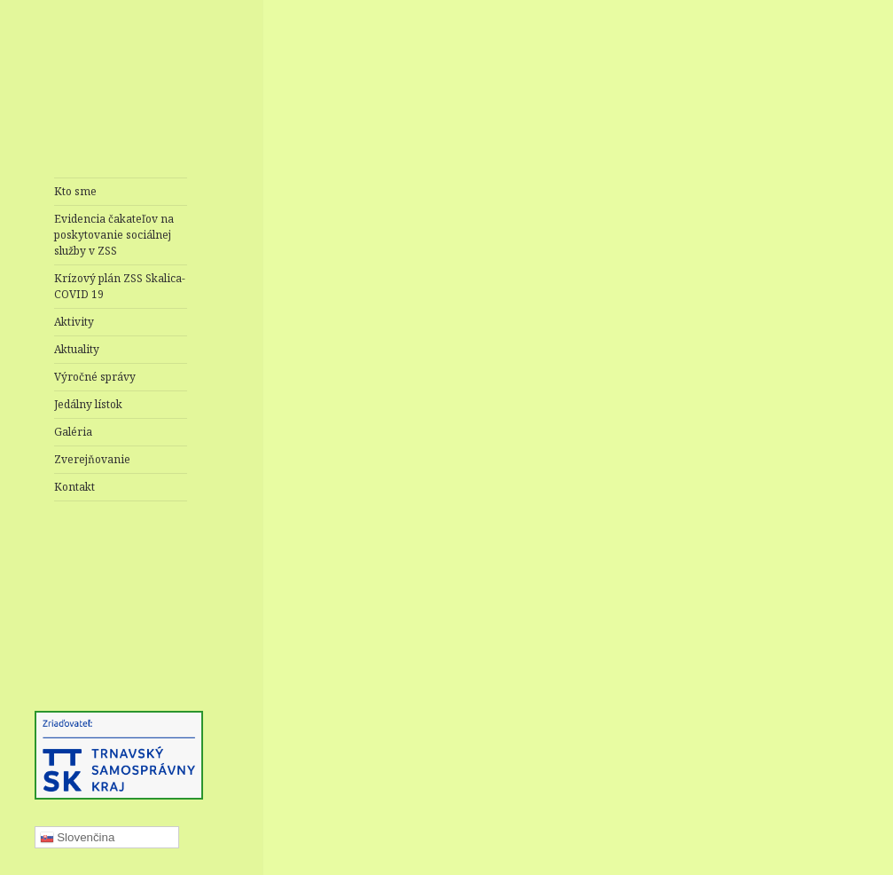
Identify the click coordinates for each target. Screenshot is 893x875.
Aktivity (74, 321)
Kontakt (74, 486)
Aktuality (76, 349)
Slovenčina (77, 838)
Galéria (73, 431)
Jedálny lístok (88, 404)
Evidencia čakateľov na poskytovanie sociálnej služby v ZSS (114, 234)
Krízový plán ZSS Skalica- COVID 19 (119, 286)
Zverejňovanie (92, 459)
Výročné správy (95, 376)
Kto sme (75, 191)
